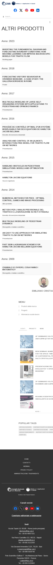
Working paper (7, 59)
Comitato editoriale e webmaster (26, 516)
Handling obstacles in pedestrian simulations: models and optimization (23, 167)
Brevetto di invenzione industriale (13, 135)
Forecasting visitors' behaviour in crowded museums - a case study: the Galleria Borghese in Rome (22, 79)
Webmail (26, 466)
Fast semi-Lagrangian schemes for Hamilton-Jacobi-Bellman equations (22, 246)
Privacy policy (26, 470)
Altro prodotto (7, 204)
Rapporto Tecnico (45, 429)
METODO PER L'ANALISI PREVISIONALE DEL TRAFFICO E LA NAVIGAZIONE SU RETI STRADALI (25, 211)
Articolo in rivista (45, 427)
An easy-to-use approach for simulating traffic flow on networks (24, 234)
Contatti (26, 462)
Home (26, 459)
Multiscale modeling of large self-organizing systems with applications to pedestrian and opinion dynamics (25, 104)
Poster (4, 85)
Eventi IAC (42, 434)
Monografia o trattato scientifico (13, 227)
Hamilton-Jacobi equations (17, 178)
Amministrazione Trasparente (26, 473)
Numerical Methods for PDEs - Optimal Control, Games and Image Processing (23, 199)
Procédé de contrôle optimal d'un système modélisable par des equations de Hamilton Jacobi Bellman (26, 129)
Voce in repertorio (8, 181)
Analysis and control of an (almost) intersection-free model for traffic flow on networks (25, 143)
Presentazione (7, 110)
